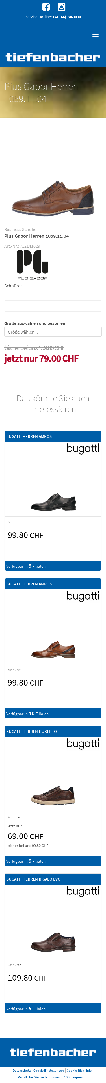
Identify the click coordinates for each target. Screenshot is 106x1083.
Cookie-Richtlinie (79, 1070)
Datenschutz (22, 1070)
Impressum (80, 1077)
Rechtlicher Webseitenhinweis (39, 1077)
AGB (67, 1077)
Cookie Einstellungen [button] (48, 1070)
